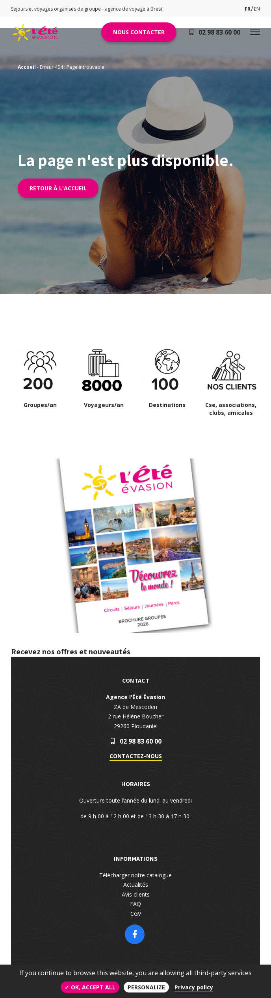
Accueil (27, 67)
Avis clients (136, 894)
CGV (135, 913)
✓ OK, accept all (90, 987)
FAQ (135, 904)
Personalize (146, 987)
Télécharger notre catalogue (135, 875)
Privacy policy (193, 987)
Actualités (135, 884)
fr (248, 9)
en (257, 9)
